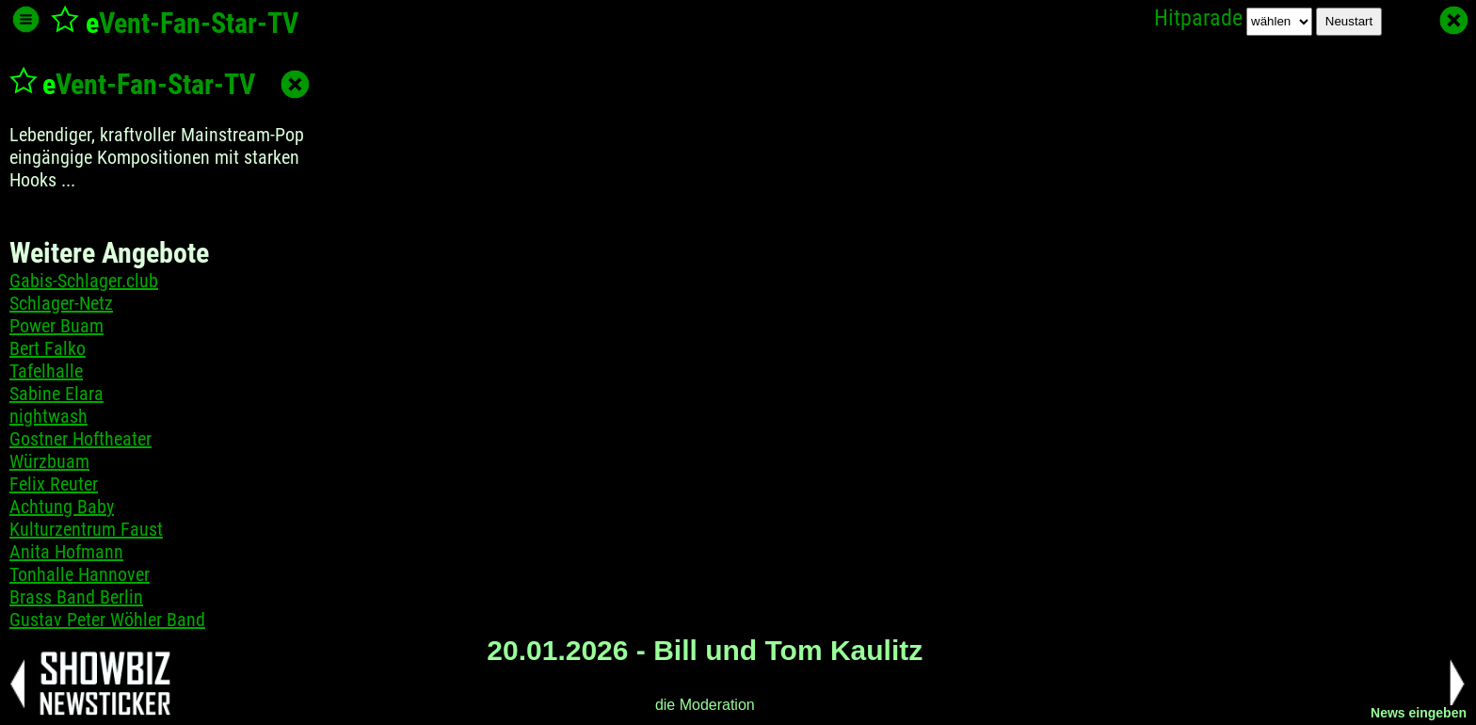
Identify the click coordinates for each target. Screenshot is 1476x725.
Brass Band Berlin (76, 597)
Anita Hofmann (66, 551)
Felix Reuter (53, 484)
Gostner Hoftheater (80, 438)
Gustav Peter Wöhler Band (107, 619)
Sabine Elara (56, 393)
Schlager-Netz (61, 303)
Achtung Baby (61, 506)
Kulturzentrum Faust (86, 529)
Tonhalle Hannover (79, 574)
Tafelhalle (46, 371)
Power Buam (56, 325)
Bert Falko (47, 348)
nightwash (48, 416)
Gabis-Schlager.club (83, 280)
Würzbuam (49, 461)
